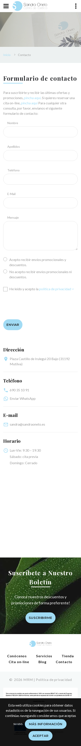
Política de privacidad (54, 679)
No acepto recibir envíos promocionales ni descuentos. (37, 274)
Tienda (68, 656)
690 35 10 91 (19, 390)
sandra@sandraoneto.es (27, 424)
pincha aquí (32, 98)
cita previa (30, 456)
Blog (42, 662)
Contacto (64, 662)
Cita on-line (19, 662)
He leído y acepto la (38, 288)
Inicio (7, 55)
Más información (45, 724)
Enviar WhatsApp (23, 398)
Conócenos (17, 656)
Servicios (44, 656)
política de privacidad (56, 289)
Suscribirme (40, 618)
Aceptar (41, 736)
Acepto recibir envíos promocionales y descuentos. (34, 262)
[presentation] (36, 303)
